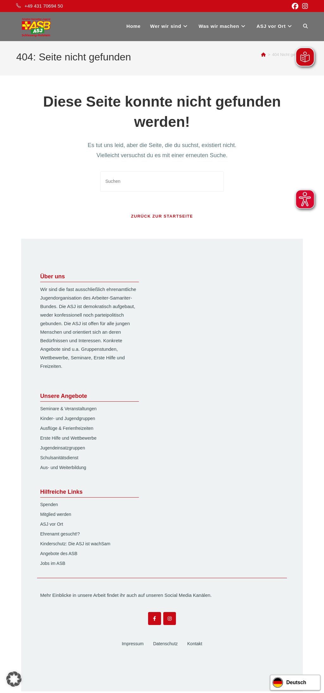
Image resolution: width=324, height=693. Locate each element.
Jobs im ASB (52, 564)
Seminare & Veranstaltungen (68, 409)
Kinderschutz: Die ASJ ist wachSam (75, 545)
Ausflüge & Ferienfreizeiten (66, 429)
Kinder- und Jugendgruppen (67, 419)
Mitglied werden (55, 515)
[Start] (263, 54)
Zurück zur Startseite (162, 217)
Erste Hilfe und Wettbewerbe (68, 439)
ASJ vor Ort (51, 525)
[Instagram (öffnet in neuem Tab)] (304, 6)
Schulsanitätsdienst (59, 458)
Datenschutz (165, 645)
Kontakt (194, 645)
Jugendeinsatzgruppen (62, 449)
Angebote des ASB (59, 554)
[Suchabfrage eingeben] (162, 181)
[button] (14, 679)
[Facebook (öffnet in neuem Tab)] (295, 6)
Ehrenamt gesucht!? (60, 535)
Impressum (133, 645)
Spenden (49, 505)
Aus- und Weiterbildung (63, 468)
